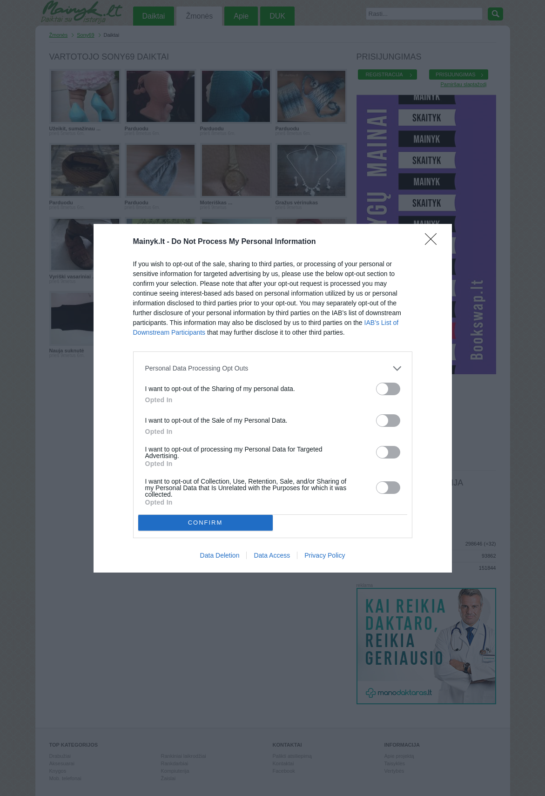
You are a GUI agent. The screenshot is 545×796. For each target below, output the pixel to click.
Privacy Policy (324, 555)
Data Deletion (220, 555)
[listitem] (272, 368)
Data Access (272, 555)
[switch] (388, 389)
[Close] (434, 242)
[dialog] (273, 398)
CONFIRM (205, 522)
